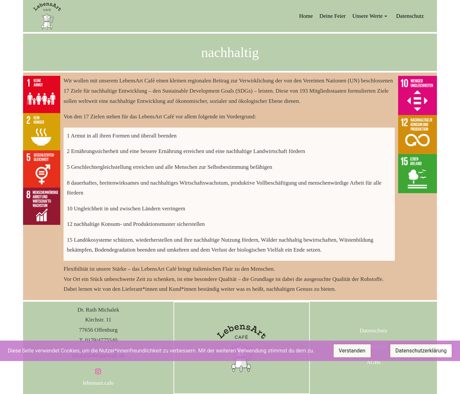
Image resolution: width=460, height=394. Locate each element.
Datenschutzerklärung (421, 351)
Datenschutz (373, 330)
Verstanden (352, 351)
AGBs (373, 362)
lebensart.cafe (98, 383)
